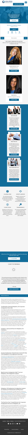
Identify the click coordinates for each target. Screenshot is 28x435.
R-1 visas (14, 344)
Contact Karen (14, 70)
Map (8, 32)
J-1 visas (15, 346)
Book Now (14, 20)
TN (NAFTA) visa (21, 339)
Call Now (14, 258)
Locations (4, 421)
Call (15, 32)
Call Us (14, 29)
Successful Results (14, 179)
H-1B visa (15, 335)
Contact (22, 429)
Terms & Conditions (15, 429)
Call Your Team (14, 128)
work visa (3, 332)
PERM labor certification (15, 361)
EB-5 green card (10, 381)
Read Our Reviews (14, 289)
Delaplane (12, 421)
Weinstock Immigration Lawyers (14, 25)
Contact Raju (14, 99)
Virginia (8, 421)
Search (19, 32)
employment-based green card (8, 357)
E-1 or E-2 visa (22, 381)
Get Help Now (14, 154)
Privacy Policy (6, 429)
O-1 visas (16, 345)
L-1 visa (12, 343)
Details (12, 32)
